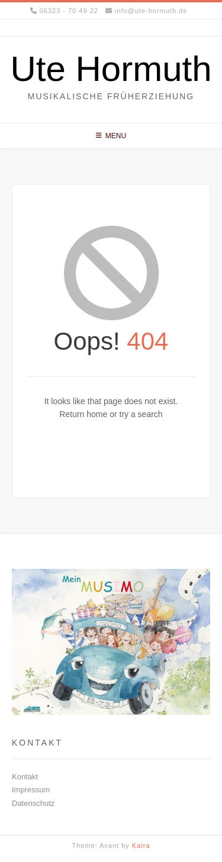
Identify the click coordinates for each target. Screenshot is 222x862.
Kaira (141, 845)
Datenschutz (33, 803)
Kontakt (25, 776)
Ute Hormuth (110, 69)
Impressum (31, 789)
